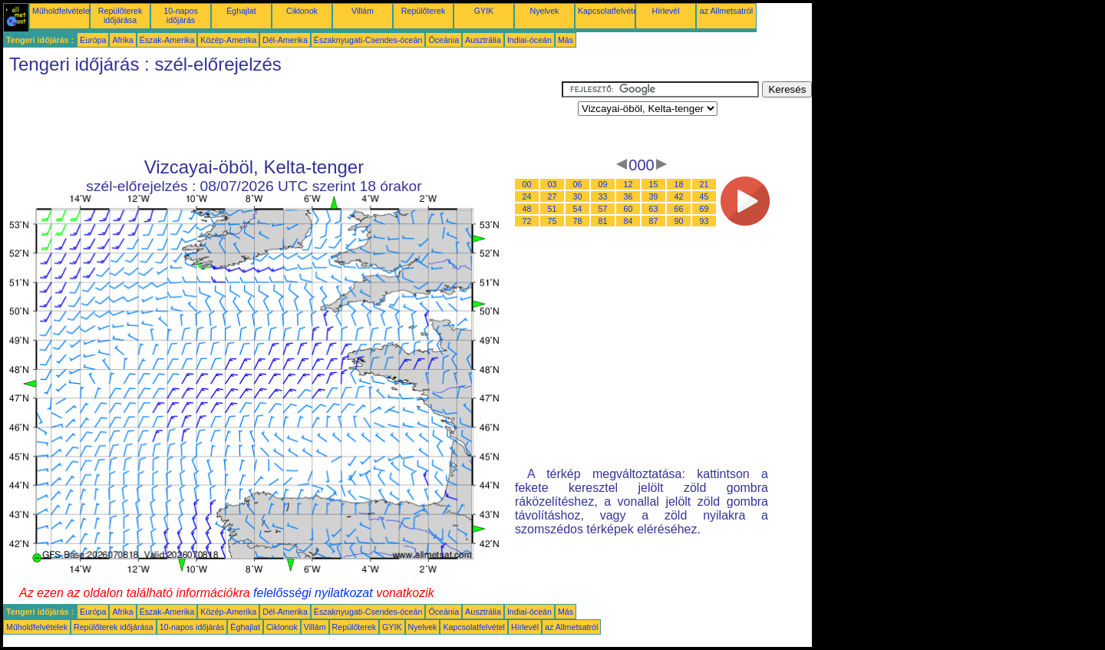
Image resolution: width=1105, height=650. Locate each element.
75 (552, 221)
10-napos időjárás (180, 15)
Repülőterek (423, 10)
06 (577, 184)
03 (552, 184)
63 (653, 208)
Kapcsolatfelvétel (609, 10)
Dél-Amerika (285, 40)
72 (527, 221)
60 (628, 208)
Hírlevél (665, 10)
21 (704, 184)
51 (552, 208)
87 (653, 221)
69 (704, 208)
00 (527, 184)
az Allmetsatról (726, 10)
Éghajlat (241, 10)
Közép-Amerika (228, 40)
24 (527, 196)
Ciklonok (302, 10)
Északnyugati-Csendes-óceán (368, 40)
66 (679, 208)
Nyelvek (544, 10)
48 (527, 208)
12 (628, 184)
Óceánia (443, 40)
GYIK (483, 10)
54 (577, 208)
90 (679, 221)
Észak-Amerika (167, 40)
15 (653, 184)
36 (628, 196)
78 (577, 221)
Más (565, 40)
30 (577, 196)
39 (653, 196)
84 (628, 221)
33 (603, 196)
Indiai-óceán (529, 40)
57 (603, 208)
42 (679, 196)
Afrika (122, 40)
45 (704, 196)
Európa (93, 40)
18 (679, 184)
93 (704, 221)
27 (552, 196)
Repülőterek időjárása (120, 15)
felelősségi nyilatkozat (313, 592)
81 (603, 221)
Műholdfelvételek (63, 10)
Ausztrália (483, 40)
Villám (362, 10)
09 (603, 184)
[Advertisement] (282, 115)
